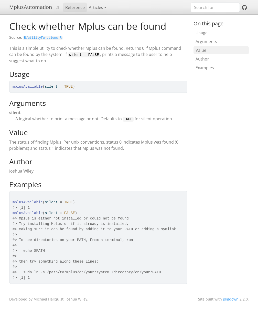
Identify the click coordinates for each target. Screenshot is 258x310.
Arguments (206, 41)
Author (202, 59)
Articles (96, 7)
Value (201, 50)
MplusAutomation (30, 7)
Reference (75, 7)
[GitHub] (244, 7)
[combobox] (215, 7)
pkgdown (231, 299)
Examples (205, 68)
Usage (202, 33)
